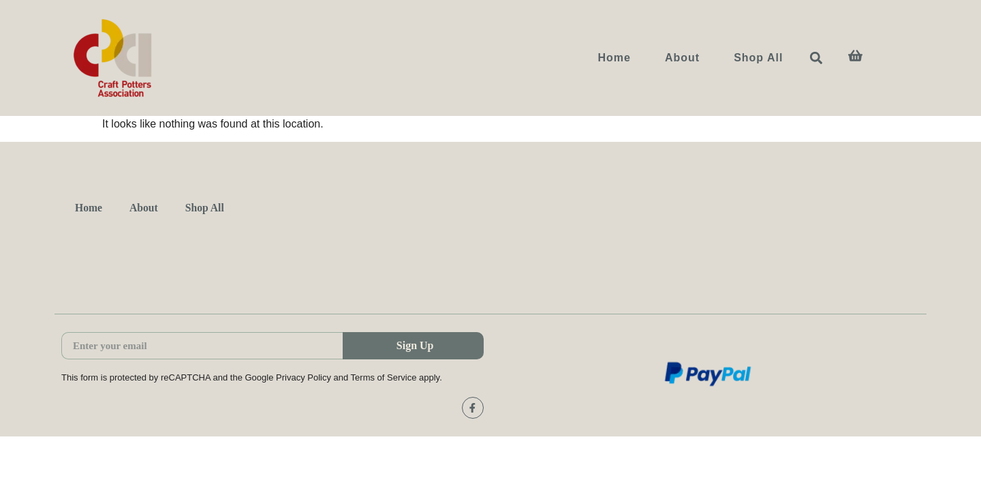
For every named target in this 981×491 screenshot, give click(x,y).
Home (613, 57)
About (682, 57)
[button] (816, 58)
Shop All (758, 57)
